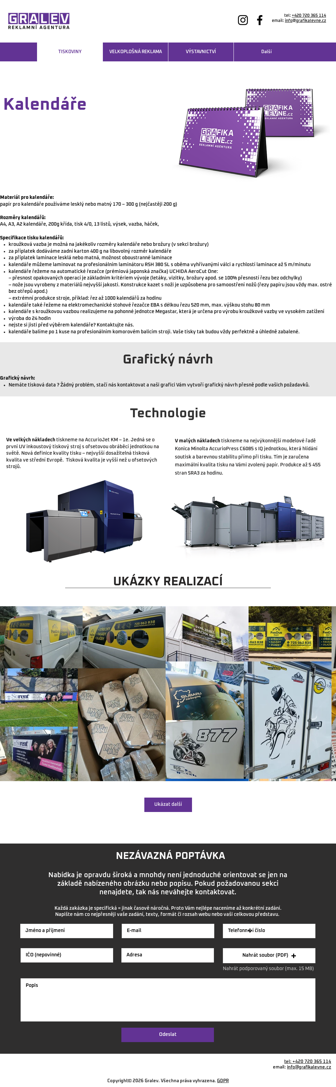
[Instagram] (243, 20)
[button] (269, 955)
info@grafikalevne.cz (305, 21)
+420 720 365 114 (309, 16)
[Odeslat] (167, 1035)
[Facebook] (259, 20)
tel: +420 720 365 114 (307, 1062)
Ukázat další (168, 804)
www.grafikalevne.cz (305, 26)
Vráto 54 (322, 1073)
